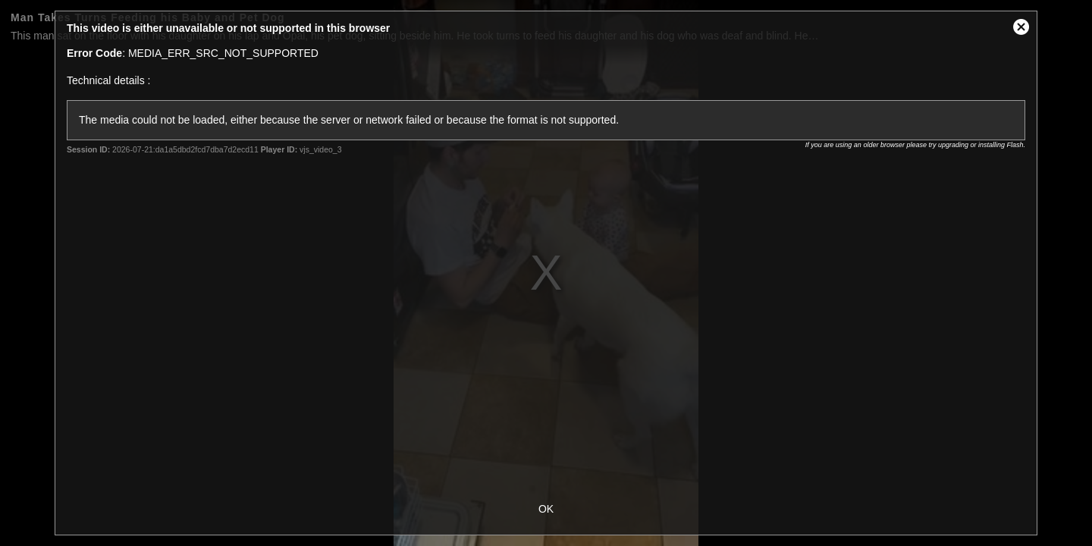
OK (546, 509)
